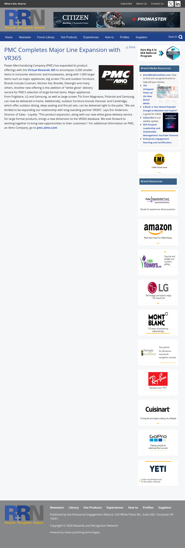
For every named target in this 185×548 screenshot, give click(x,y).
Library (74, 507)
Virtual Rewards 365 (42, 70)
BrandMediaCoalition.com (156, 74)
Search (172, 37)
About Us (141, 3)
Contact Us (157, 3)
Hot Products (69, 37)
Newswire (25, 37)
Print (132, 47)
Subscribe (126, 3)
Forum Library (46, 37)
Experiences (91, 37)
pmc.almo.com (47, 128)
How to (109, 37)
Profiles (124, 37)
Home (9, 37)
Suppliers (141, 37)
